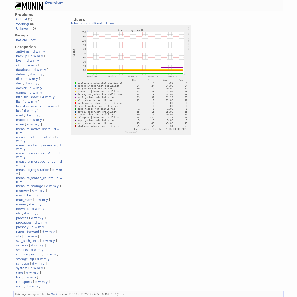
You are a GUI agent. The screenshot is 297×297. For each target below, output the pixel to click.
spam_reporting (28, 254)
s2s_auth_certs (27, 241)
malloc (21, 120)
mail (19, 115)
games (21, 92)
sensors (22, 245)
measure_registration (32, 170)
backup (21, 56)
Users (110, 23)
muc (19, 195)
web (19, 286)
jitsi (19, 101)
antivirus (23, 51)
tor (18, 277)
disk (19, 79)
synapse (22, 263)
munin (21, 204)
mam (20, 124)
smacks (22, 250)
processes (24, 222)
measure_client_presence (36, 145)
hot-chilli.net (26, 40)
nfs (18, 213)
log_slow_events (28, 106)
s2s (18, 236)
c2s (18, 65)
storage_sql (25, 259)
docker (21, 88)
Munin (55, 294)
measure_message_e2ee (35, 153)
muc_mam (24, 200)
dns (19, 83)
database (23, 69)
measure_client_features (35, 137)
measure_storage (29, 186)
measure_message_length (36, 161)
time (19, 272)
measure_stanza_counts (34, 178)
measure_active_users (33, 129)
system (21, 268)
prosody (22, 227)
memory (22, 190)
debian (21, 74)
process (22, 218)
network (22, 209)
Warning (22, 24)
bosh (20, 60)
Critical (21, 19)
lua (18, 111)
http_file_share (27, 97)
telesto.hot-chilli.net (86, 23)
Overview (54, 3)
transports (24, 282)
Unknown (23, 28)
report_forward (27, 231)
